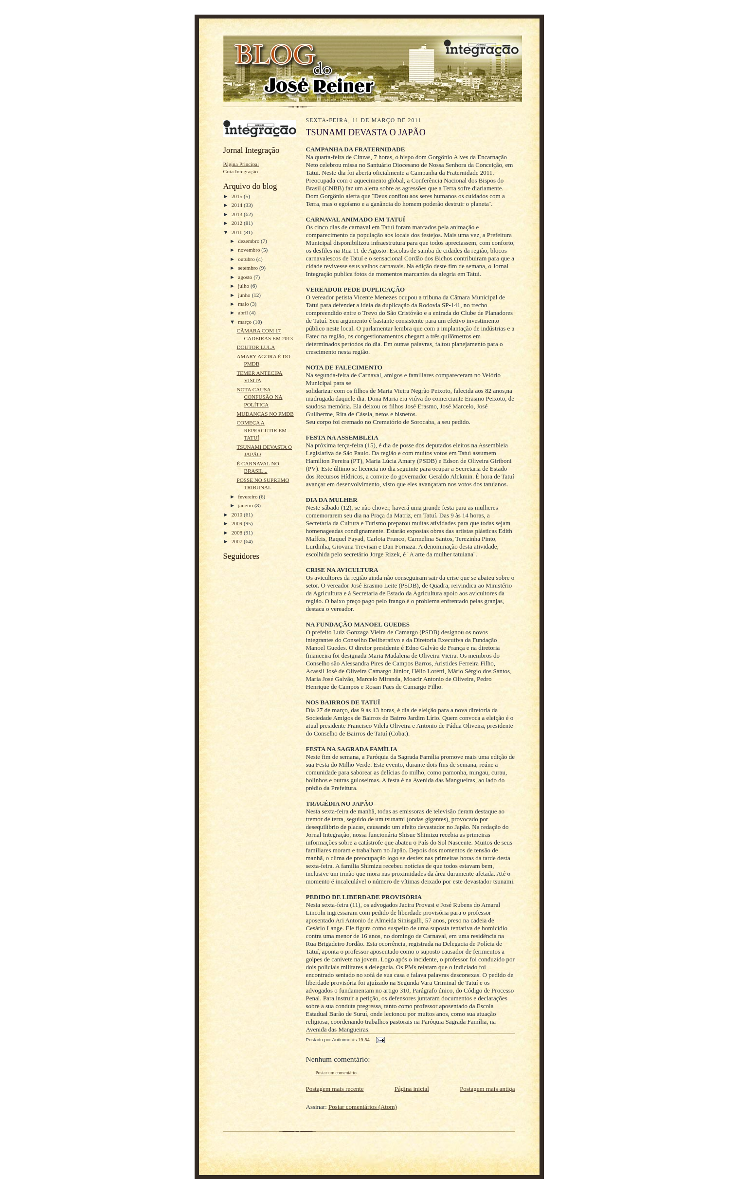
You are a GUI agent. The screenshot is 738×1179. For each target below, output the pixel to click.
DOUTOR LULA (255, 347)
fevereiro (248, 496)
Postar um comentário (336, 1072)
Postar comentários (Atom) (362, 1106)
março (245, 322)
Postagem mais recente (335, 1088)
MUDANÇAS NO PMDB (264, 414)
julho (244, 286)
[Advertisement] (252, 788)
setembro (248, 268)
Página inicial (412, 1088)
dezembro (249, 241)
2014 (238, 205)
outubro (247, 259)
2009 (238, 523)
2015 (238, 196)
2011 (238, 232)
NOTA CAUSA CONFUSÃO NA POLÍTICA (259, 397)
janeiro (246, 505)
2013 (238, 214)
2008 (238, 532)
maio (244, 304)
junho (245, 295)
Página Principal (241, 164)
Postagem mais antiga (487, 1088)
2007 (238, 541)
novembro (249, 250)
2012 (238, 223)
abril (243, 312)
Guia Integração (240, 171)
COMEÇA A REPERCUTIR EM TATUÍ (261, 430)
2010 (238, 514)
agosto (245, 277)
